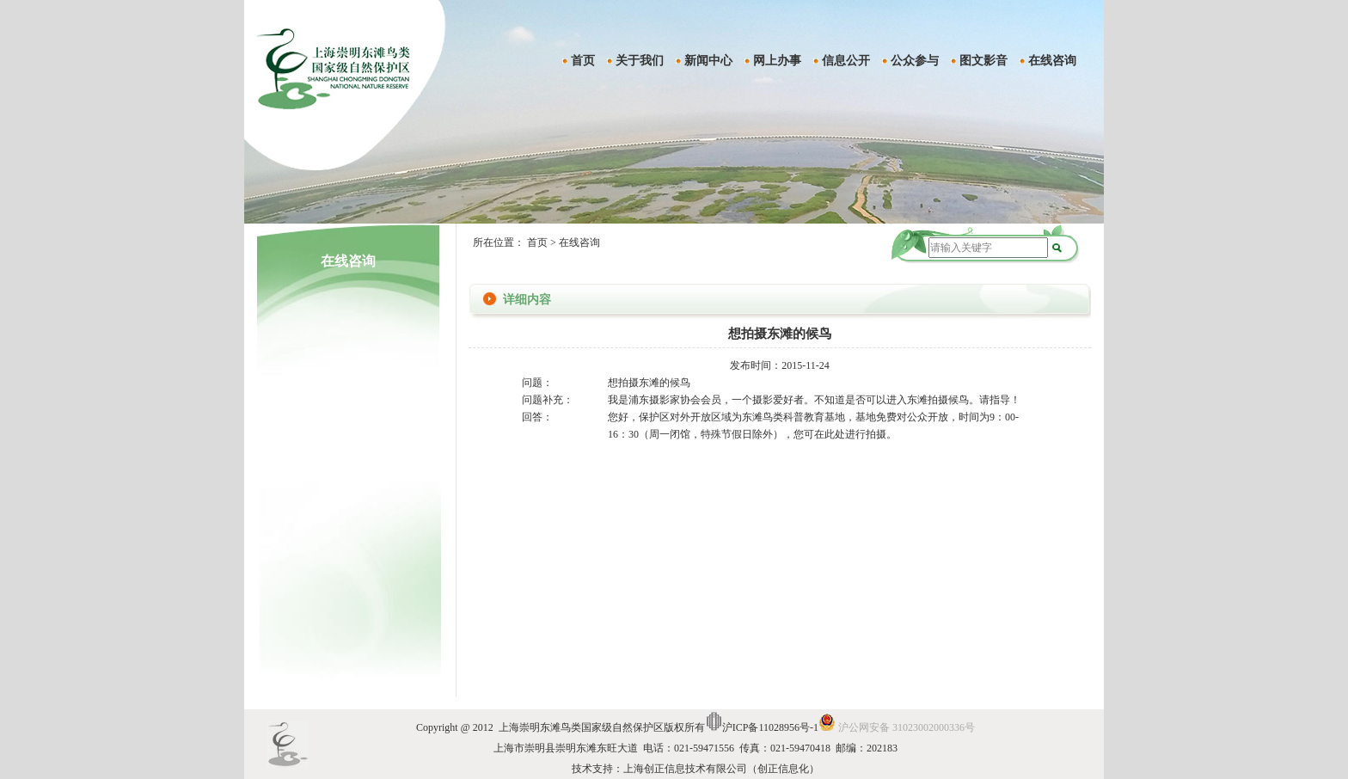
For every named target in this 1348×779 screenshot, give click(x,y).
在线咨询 (1052, 60)
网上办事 (777, 60)
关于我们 (640, 60)
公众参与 (915, 60)
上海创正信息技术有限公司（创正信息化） (721, 769)
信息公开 (846, 60)
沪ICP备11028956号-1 (770, 727)
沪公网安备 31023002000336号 (906, 727)
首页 (583, 60)
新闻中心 (708, 60)
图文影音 (983, 60)
